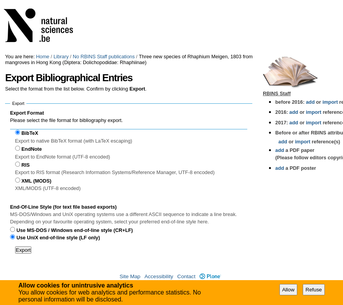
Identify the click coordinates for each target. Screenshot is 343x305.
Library (61, 56)
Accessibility (159, 276)
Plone (210, 276)
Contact (186, 276)
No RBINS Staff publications (104, 56)
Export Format (27, 113)
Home (42, 56)
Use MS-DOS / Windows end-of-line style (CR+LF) (75, 230)
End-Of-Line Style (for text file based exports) (63, 207)
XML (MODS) (36, 181)
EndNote (31, 149)
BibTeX (29, 133)
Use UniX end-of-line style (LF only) (58, 238)
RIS (25, 165)
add (310, 102)
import (329, 102)
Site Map (129, 276)
